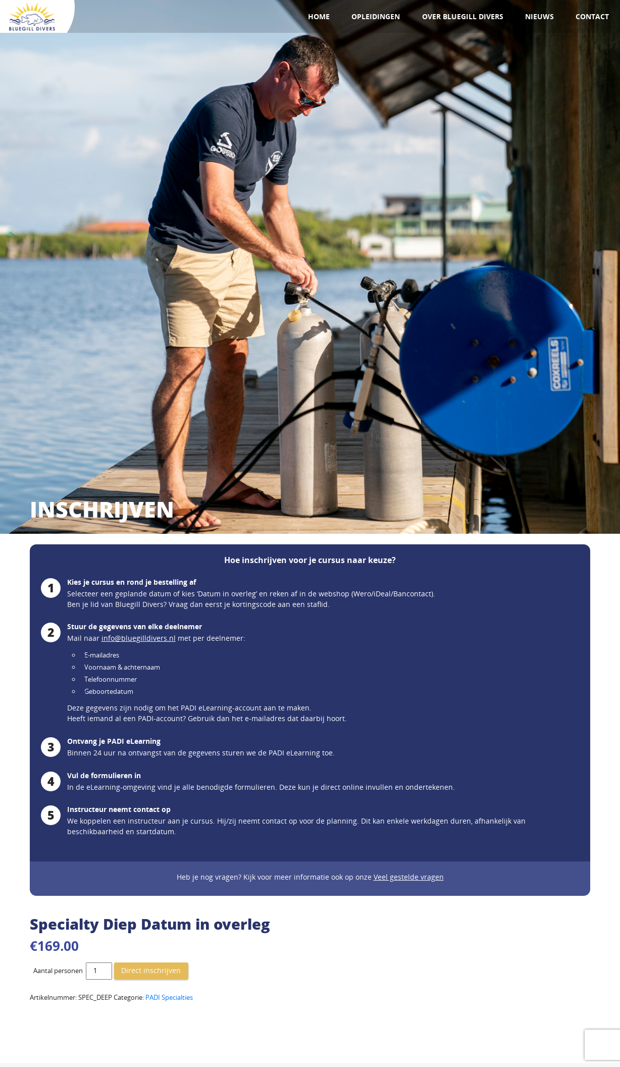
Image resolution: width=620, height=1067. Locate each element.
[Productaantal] (99, 970)
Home (319, 16)
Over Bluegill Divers (462, 16)
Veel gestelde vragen (409, 877)
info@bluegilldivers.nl (138, 638)
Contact (592, 16)
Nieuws (539, 16)
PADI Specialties (169, 997)
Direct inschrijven (151, 970)
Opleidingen (375, 16)
